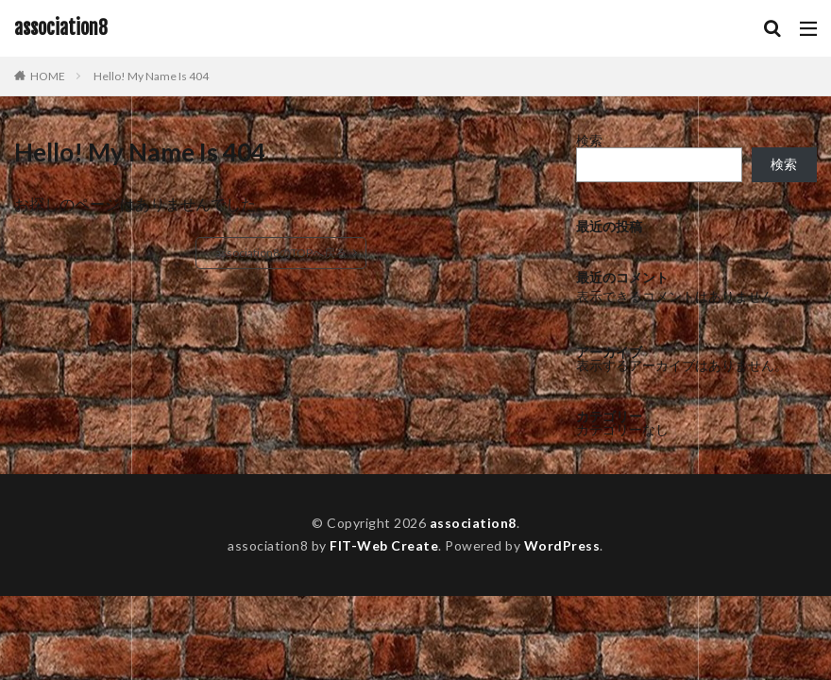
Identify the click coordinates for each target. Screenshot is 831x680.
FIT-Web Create (384, 545)
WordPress (562, 545)
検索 (589, 140)
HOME (47, 76)
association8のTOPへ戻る (281, 253)
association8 (61, 28)
